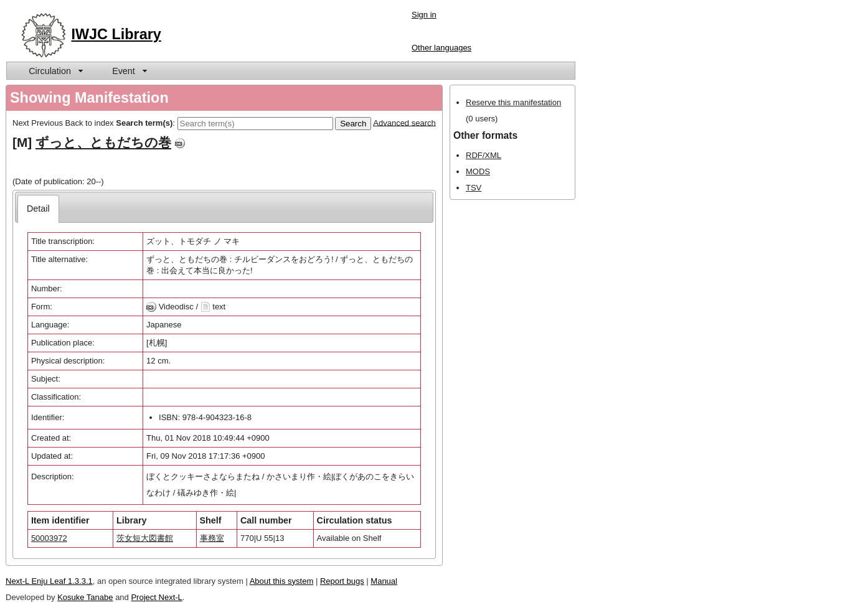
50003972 (49, 538)
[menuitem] (54, 70)
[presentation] (38, 208)
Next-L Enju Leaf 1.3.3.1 (49, 581)
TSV (473, 187)
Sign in (424, 14)
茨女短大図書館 (144, 538)
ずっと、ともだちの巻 (103, 142)
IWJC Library (116, 34)
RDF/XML (483, 155)
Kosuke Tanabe (85, 597)
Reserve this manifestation (513, 102)
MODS (478, 171)
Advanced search (404, 122)
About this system (282, 581)
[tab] (38, 209)
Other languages (441, 47)
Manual (384, 581)
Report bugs (342, 581)
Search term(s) (144, 122)
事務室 (212, 538)
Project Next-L (156, 597)
